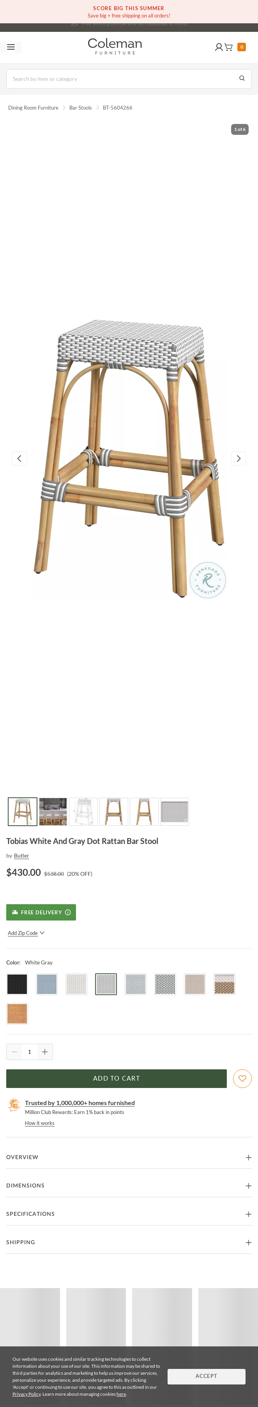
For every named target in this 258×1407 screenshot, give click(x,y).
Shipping (20, 1242)
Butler (21, 855)
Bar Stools (80, 108)
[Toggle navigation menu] (11, 47)
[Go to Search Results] (242, 79)
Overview (22, 1157)
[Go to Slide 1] (22, 812)
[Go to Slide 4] (113, 812)
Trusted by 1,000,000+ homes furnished (80, 1102)
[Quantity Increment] (45, 1052)
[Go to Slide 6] (174, 812)
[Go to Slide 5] (144, 812)
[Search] (129, 79)
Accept (206, 1376)
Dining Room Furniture (33, 108)
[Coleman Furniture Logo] (115, 47)
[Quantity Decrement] (14, 1052)
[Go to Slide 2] (53, 812)
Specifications (30, 1214)
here (121, 1394)
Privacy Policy (26, 1394)
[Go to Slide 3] (83, 812)
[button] (219, 47)
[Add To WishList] (242, 1078)
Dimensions (25, 1186)
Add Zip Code (26, 933)
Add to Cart (116, 1079)
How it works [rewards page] (40, 1123)
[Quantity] (29, 1051)
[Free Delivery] (41, 912)
